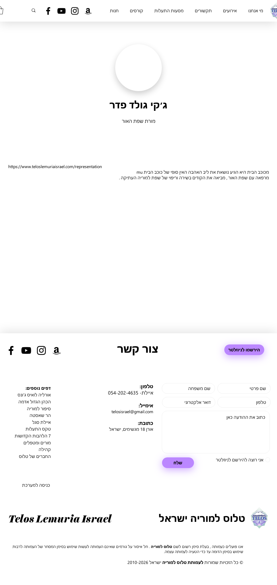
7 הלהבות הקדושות (33, 435)
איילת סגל (41, 422)
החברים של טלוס (35, 456)
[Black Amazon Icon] (88, 11)
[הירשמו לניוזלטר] (244, 349)
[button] (256, 10)
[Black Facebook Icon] (48, 11)
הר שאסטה (40, 415)
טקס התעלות (38, 429)
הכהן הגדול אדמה (34, 401)
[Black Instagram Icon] (75, 11)
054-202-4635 (123, 392)
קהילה (45, 449)
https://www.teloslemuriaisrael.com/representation (55, 166)
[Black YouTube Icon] (61, 11)
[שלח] (178, 462)
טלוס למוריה (161, 546)
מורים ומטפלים (37, 442)
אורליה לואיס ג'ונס (34, 394)
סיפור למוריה (39, 408)
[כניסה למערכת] (36, 485)
